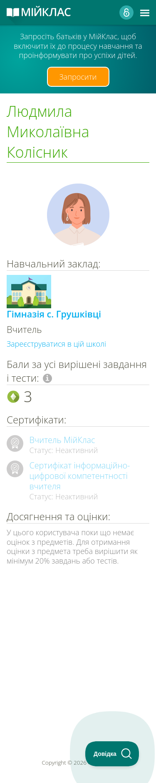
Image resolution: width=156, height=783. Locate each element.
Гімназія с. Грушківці (54, 314)
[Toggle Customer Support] (112, 753)
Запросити (78, 77)
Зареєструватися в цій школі (56, 344)
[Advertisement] (78, 636)
